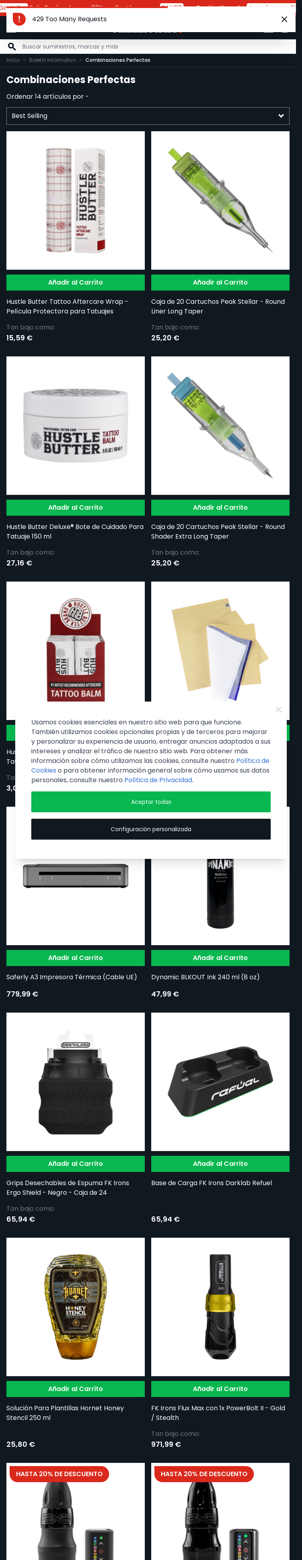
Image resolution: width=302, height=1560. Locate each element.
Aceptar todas (151, 802)
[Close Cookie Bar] (279, 709)
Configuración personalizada (151, 829)
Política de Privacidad (158, 780)
